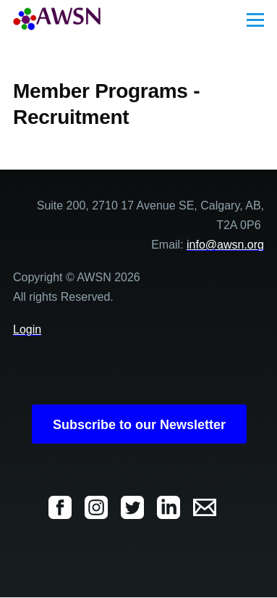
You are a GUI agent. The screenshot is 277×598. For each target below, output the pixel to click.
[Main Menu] (255, 20)
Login (27, 329)
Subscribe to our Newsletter (139, 425)
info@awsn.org (225, 244)
